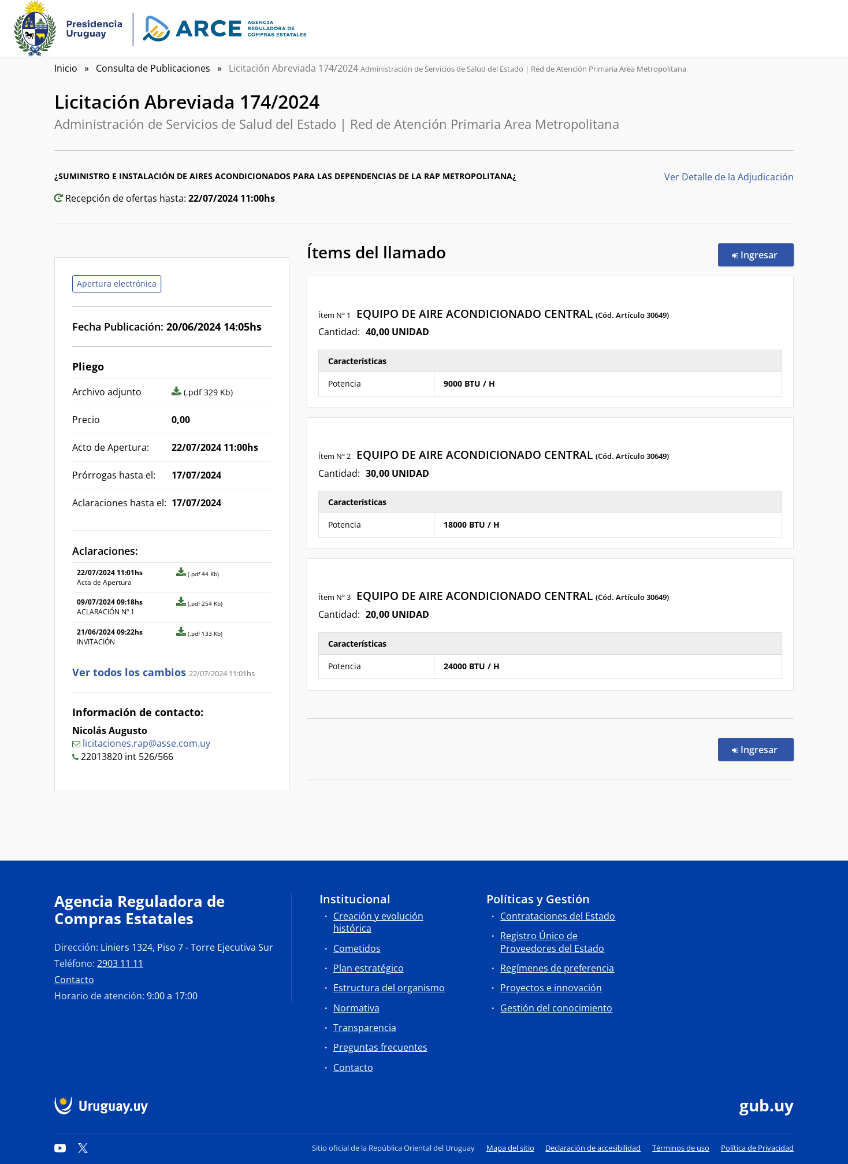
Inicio (65, 68)
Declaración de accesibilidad (593, 1148)
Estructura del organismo (389, 987)
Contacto (74, 979)
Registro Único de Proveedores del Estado (552, 941)
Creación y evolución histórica (378, 922)
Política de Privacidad (757, 1148)
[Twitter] (83, 1148)
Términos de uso (680, 1148)
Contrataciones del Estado (557, 916)
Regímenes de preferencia (557, 968)
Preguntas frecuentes (380, 1047)
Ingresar (763, 254)
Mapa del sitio (510, 1148)
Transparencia (364, 1027)
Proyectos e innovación (551, 987)
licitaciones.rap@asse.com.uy (146, 743)
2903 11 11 (120, 963)
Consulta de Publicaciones (153, 68)
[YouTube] (60, 1148)
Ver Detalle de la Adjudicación (729, 176)
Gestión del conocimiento (556, 1008)
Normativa (356, 1008)
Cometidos (357, 948)
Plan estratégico (368, 968)
